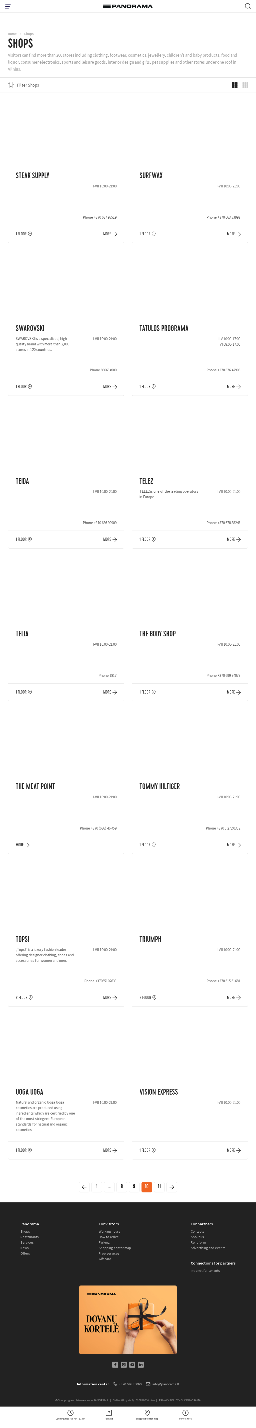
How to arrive (109, 1237)
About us (197, 1237)
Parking (104, 1242)
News (24, 1248)
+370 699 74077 (229, 675)
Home (12, 33)
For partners (202, 1223)
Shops (25, 1231)
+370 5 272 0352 (228, 828)
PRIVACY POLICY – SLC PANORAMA (180, 1400)
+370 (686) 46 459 (103, 828)
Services (27, 1242)
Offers (25, 1253)
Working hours (109, 1231)
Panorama (29, 1223)
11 (159, 1187)
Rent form (198, 1242)
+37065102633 (105, 981)
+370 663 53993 (229, 217)
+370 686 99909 (105, 522)
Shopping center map (115, 1248)
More (107, 234)
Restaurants (29, 1237)
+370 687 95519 (105, 217)
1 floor (21, 234)
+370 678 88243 (229, 522)
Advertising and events (208, 1248)
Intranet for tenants (205, 1270)
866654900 (108, 370)
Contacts (197, 1231)
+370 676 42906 (229, 370)
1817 (113, 675)
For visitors (109, 1223)
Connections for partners (213, 1263)
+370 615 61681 (229, 981)
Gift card (105, 1259)
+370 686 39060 (128, 1384)
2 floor (21, 998)
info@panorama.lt (162, 1384)
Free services (109, 1253)
